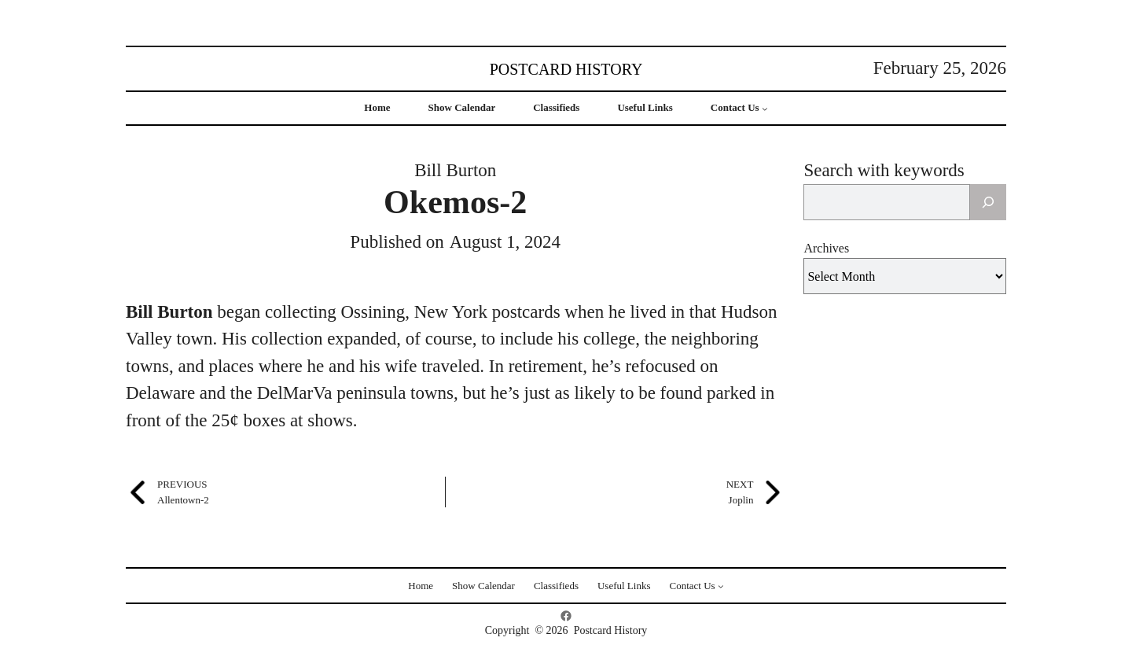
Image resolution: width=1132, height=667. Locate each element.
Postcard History (566, 69)
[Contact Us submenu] (765, 108)
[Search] (988, 202)
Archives (826, 248)
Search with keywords (883, 170)
